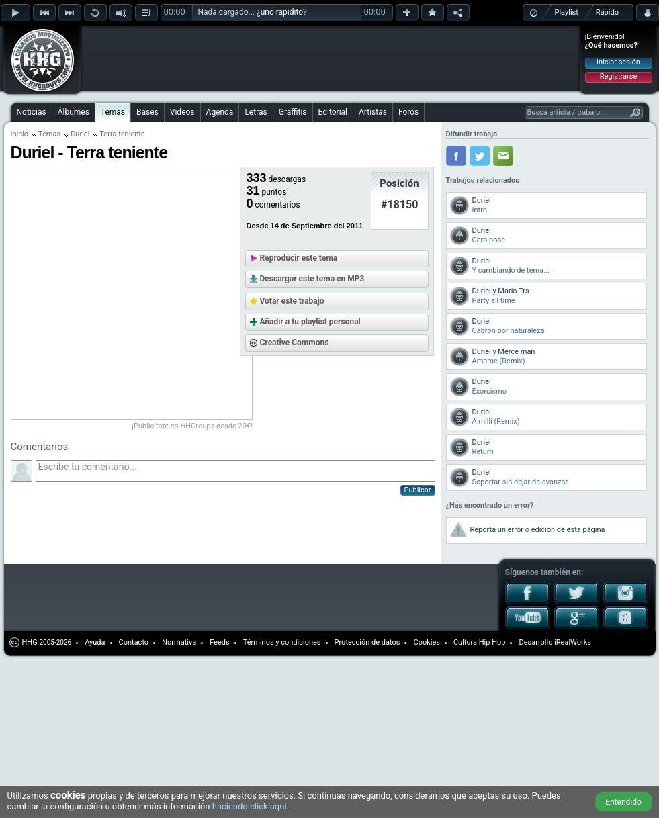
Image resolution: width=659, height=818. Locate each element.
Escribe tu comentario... (235, 471)
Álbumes (73, 112)
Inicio (19, 134)
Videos (182, 112)
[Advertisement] (169, 48)
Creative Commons (294, 342)
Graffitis (293, 112)
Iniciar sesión (618, 62)
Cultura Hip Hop (479, 642)
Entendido (623, 802)
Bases (147, 112)
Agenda (220, 112)
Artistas (373, 112)
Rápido (607, 12)
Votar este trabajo (292, 301)
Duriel (80, 134)
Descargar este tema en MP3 (312, 278)
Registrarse (618, 76)
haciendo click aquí (249, 806)
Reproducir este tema (299, 258)
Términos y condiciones (282, 642)
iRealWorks (572, 642)
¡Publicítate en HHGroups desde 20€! (192, 426)
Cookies (426, 642)
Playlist (566, 12)
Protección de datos (367, 642)
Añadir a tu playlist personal (310, 321)
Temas (113, 112)
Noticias (31, 112)
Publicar (417, 490)
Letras (256, 112)
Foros (408, 112)
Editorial (332, 112)
